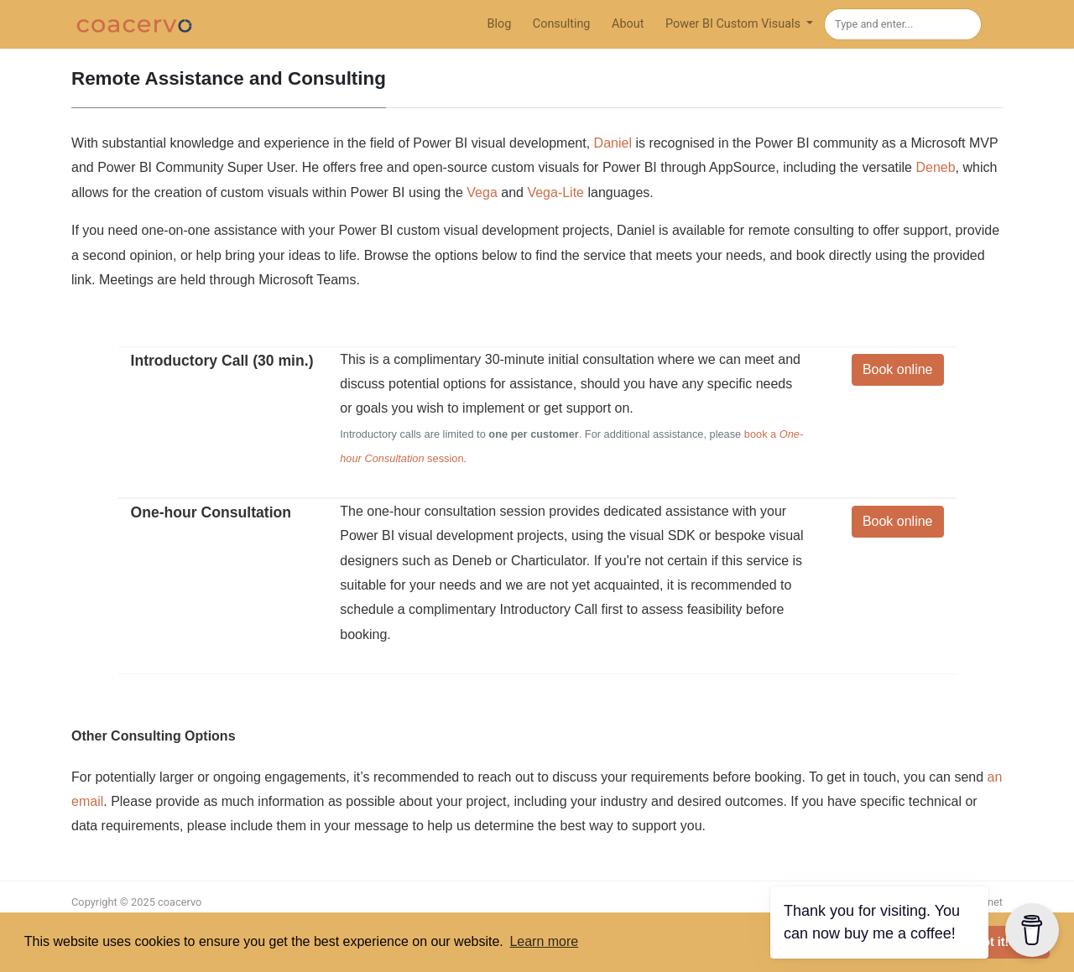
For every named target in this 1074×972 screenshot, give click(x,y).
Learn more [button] (543, 941)
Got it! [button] (991, 942)
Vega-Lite (555, 192)
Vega (482, 192)
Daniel (613, 143)
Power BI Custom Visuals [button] (734, 24)
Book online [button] (898, 369)
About (628, 24)
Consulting (562, 24)
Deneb (935, 167)
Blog (499, 24)
